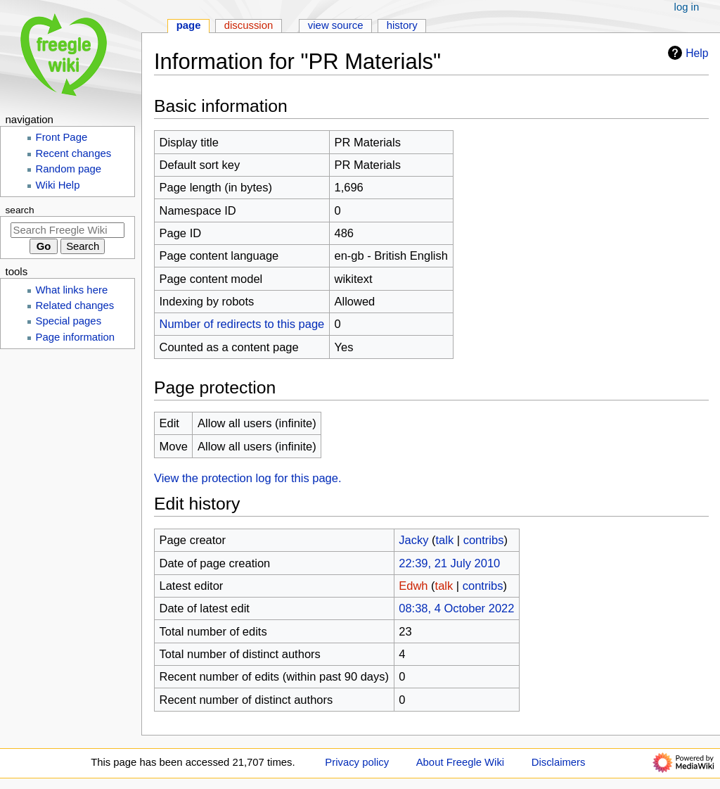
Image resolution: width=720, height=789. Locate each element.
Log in (687, 7)
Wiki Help (58, 185)
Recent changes (74, 153)
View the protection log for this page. (248, 478)
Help (686, 53)
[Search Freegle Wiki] (67, 230)
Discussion (249, 25)
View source (336, 25)
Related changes (75, 305)
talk (444, 540)
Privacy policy (357, 762)
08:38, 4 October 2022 (456, 608)
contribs (483, 540)
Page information (75, 337)
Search (20, 210)
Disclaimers (559, 762)
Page (188, 25)
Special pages (69, 321)
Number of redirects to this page (242, 323)
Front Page (62, 137)
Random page (69, 169)
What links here (72, 290)
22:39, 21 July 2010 (449, 563)
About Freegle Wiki (460, 762)
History (402, 25)
